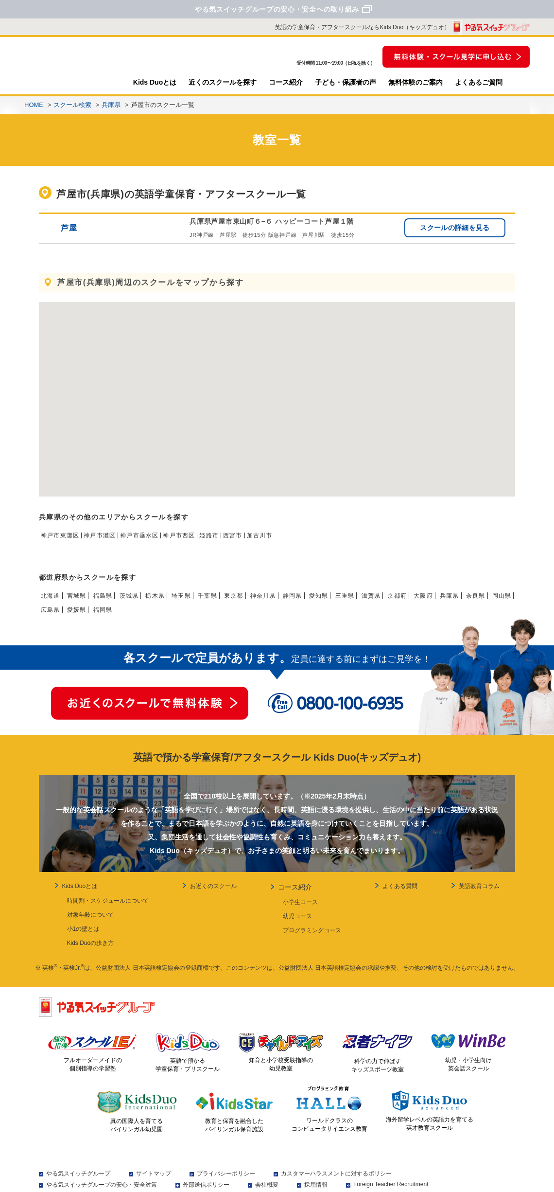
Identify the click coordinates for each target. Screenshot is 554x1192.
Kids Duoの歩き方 (80, 940)
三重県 (382, 602)
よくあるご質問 (478, 82)
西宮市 (261, 541)
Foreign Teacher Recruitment (391, 1178)
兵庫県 (500, 602)
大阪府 (471, 602)
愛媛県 (140, 616)
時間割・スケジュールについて (97, 907)
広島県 (111, 616)
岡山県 (81, 616)
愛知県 (353, 602)
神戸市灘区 (108, 541)
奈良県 (52, 616)
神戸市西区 (200, 541)
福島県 (111, 602)
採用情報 (316, 1178)
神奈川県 (291, 602)
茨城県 (140, 602)
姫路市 (234, 541)
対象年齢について (80, 918)
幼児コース (295, 918)
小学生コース (297, 907)
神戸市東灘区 (63, 541)
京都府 (441, 602)
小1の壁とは (73, 929)
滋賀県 (412, 602)
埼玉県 (199, 602)
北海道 (52, 602)
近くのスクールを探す (223, 82)
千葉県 (228, 602)
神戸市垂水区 (154, 541)
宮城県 (81, 602)
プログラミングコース (309, 929)
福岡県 (169, 616)
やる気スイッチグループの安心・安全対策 (101, 1178)
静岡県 (323, 602)
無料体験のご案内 (415, 82)
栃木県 (169, 602)
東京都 (257, 602)
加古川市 (292, 541)
